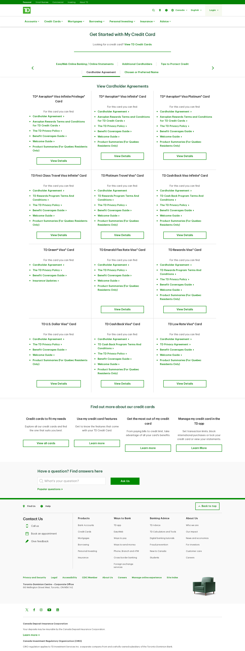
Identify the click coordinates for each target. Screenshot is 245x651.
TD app (117, 517)
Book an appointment (42, 525)
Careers (190, 549)
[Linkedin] (57, 602)
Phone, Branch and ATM (126, 542)
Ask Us (125, 472)
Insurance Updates (45, 272)
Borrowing (96, 21)
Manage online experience (147, 569)
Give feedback (37, 533)
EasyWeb (118, 523)
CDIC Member (89, 569)
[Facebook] (34, 602)
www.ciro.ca (30, 644)
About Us (107, 569)
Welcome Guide (42, 133)
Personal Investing (122, 21)
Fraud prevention (159, 536)
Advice (165, 21)
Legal (54, 569)
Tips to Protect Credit (175, 55)
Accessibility (69, 569)
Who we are (192, 517)
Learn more (30, 626)
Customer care (194, 542)
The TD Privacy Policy (46, 122)
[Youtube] (49, 602)
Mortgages (76, 21)
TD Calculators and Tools (163, 523)
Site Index (172, 569)
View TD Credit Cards (138, 36)
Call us (33, 517)
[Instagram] (41, 602)
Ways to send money (125, 536)
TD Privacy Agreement (174, 336)
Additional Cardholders (137, 55)
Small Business (42, 2)
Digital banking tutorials (162, 530)
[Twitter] (27, 602)
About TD (84, 2)
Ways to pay (120, 530)
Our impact (192, 523)
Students (154, 549)
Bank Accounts (86, 517)
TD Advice (155, 517)
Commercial (58, 2)
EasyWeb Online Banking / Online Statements (84, 55)
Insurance (147, 21)
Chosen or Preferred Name (141, 64)
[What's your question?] (71, 472)
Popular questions (50, 480)
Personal (27, 2)
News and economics (197, 530)
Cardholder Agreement (101, 64)
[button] (153, 10)
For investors (193, 536)
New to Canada (158, 542)
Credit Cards (53, 21)
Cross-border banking (125, 549)
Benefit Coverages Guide (48, 127)
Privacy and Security (34, 569)
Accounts (32, 21)
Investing (72, 2)
